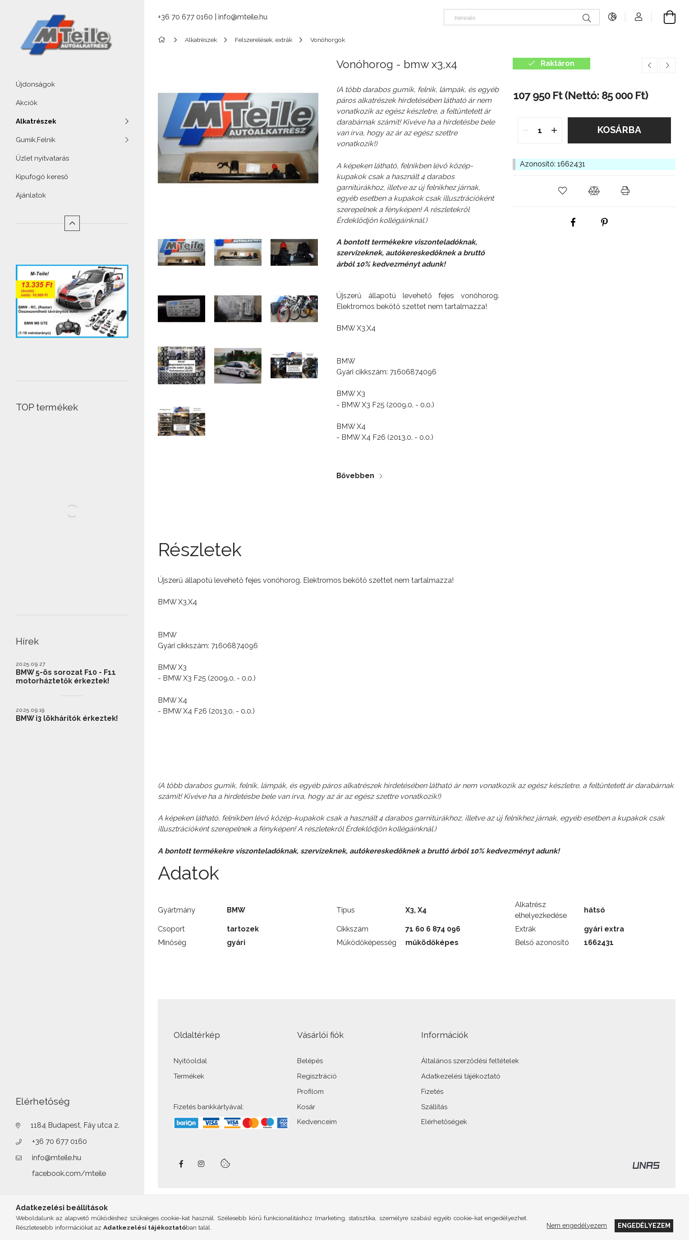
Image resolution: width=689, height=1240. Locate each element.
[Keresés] (522, 17)
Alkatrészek (36, 121)
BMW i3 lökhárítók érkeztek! (67, 718)
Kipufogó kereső (42, 177)
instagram (201, 1163)
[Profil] (638, 17)
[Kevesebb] (72, 223)
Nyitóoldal (190, 1061)
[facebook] (573, 222)
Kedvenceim (317, 1122)
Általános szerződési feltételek (470, 1061)
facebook (181, 1163)
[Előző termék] (649, 66)
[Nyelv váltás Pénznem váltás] (613, 17)
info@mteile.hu (56, 1157)
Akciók (26, 103)
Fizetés (432, 1092)
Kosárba (619, 129)
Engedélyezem (644, 1225)
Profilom (310, 1092)
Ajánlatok (31, 195)
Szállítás (434, 1107)
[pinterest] (604, 222)
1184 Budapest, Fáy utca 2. (75, 1125)
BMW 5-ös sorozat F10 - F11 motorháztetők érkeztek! (66, 676)
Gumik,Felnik (35, 140)
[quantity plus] (554, 130)
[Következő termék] (667, 66)
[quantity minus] (526, 130)
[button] (562, 191)
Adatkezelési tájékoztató (461, 1076)
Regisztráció (317, 1076)
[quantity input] (540, 130)
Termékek (189, 1076)
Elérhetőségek (444, 1122)
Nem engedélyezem (577, 1225)
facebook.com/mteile (69, 1173)
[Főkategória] (163, 39)
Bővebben (355, 475)
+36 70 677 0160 (59, 1141)
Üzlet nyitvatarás (42, 158)
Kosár (306, 1107)
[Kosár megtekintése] (663, 17)
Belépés (310, 1061)
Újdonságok (35, 84)
